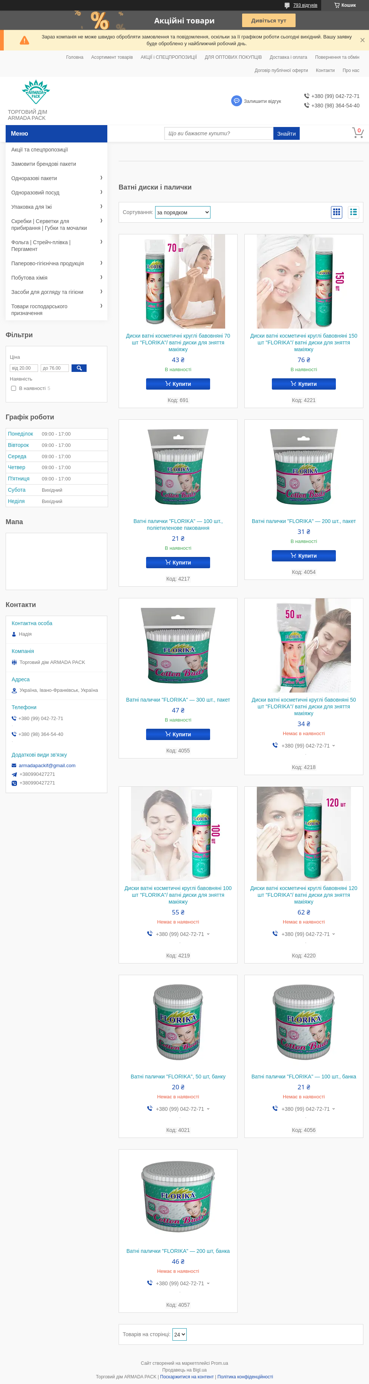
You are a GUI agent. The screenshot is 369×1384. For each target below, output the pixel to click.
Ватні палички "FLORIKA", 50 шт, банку (178, 1077)
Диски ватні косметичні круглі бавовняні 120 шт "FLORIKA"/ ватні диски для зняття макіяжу (303, 895)
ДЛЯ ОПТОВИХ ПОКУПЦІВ (233, 57)
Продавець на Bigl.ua (184, 1370)
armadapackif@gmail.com (47, 765)
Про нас (351, 70)
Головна (75, 57)
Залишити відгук (262, 101)
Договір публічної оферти (281, 70)
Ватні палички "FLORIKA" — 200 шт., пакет (304, 521)
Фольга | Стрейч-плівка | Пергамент (41, 245)
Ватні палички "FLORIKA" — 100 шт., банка (304, 1077)
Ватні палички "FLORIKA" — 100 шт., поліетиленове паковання (178, 524)
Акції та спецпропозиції (39, 150)
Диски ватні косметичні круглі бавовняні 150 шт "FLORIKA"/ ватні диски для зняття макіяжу (303, 342)
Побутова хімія (29, 278)
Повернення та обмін (337, 57)
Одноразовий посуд (35, 193)
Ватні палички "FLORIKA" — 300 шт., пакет (178, 700)
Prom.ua (219, 1363)
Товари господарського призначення (39, 309)
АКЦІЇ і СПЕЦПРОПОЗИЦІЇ (169, 57)
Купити (182, 384)
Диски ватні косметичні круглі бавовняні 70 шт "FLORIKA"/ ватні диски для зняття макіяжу (178, 342)
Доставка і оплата (289, 57)
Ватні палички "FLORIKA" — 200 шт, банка (178, 1251)
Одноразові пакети (34, 178)
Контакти (325, 70)
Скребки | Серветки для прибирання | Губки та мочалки (49, 224)
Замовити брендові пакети (43, 164)
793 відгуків (305, 5)
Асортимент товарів (112, 57)
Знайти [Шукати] (286, 133)
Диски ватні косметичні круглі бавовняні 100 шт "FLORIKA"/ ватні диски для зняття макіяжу (178, 895)
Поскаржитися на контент (186, 1376)
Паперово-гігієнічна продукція (47, 263)
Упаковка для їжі (31, 207)
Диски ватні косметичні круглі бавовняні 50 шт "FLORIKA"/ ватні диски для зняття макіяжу (304, 706)
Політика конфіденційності (245, 1376)
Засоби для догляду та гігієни (47, 292)
